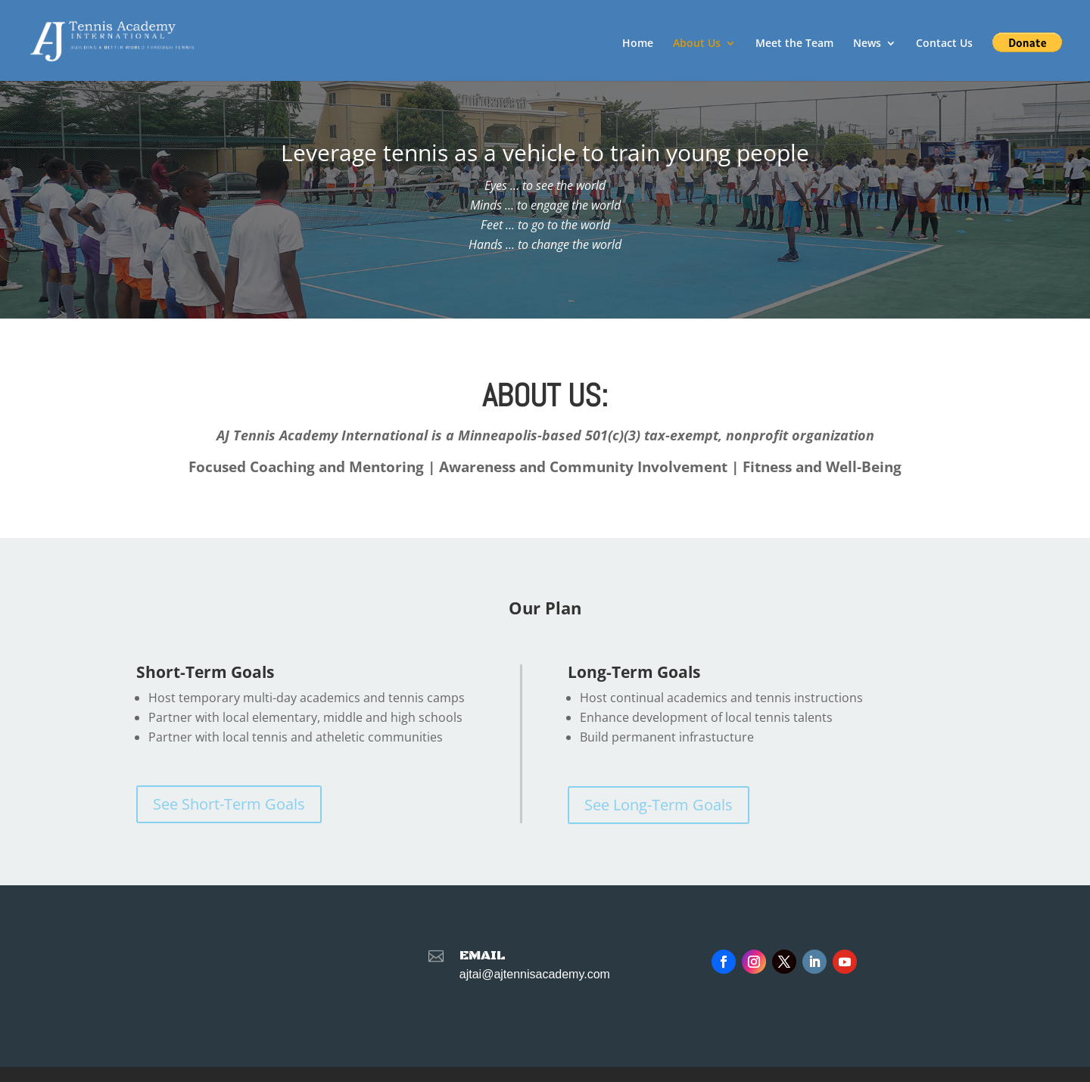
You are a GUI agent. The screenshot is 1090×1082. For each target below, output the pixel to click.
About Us (697, 44)
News (867, 44)
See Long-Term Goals (658, 804)
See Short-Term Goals (229, 804)
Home (637, 44)
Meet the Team (794, 44)
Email (482, 955)
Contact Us (944, 44)
